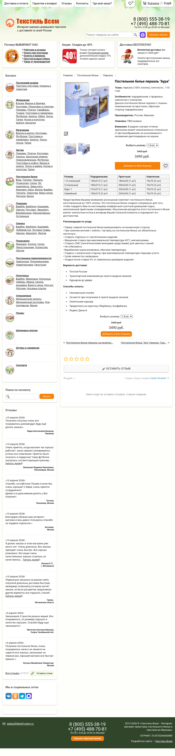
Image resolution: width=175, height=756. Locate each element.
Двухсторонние (25, 247)
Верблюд (31, 206)
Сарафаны (43, 109)
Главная (68, 75)
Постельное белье (87, 75)
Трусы (49, 116)
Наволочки (22, 261)
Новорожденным (26, 159)
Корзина (153, 3)
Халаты (32, 116)
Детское (21, 196)
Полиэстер (41, 247)
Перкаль (38, 179)
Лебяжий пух (23, 230)
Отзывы (66, 3)
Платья (31, 109)
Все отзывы (13, 673)
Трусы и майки (33, 166)
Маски (34, 305)
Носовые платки (36, 288)
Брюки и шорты (25, 133)
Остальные (22, 216)
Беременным (24, 212)
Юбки (41, 116)
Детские (21, 288)
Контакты (82, 3)
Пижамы (21, 109)
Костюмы (21, 106)
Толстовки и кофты (27, 163)
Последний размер (98, 53)
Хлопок (32, 244)
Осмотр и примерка (34, 55)
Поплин (27, 179)
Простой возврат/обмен (37, 59)
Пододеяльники (39, 261)
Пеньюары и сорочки (40, 106)
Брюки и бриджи (35, 103)
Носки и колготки (34, 119)
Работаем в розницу (35, 50)
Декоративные (41, 212)
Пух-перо (31, 209)
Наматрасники (24, 264)
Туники (20, 113)
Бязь (19, 179)
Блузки (20, 103)
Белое (30, 196)
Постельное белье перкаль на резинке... (89, 342)
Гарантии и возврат (45, 3)
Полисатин (22, 183)
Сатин (33, 183)
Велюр (39, 189)
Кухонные (45, 278)
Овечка (20, 209)
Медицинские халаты (28, 298)
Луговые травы (41, 230)
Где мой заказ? (102, 3)
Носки (19, 142)
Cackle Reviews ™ (159, 378)
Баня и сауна (35, 285)
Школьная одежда (36, 156)
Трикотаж (32, 192)
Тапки (19, 119)
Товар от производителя (37, 61)
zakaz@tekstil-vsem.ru (20, 723)
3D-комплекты (29, 185)
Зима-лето (36, 186)
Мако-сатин (46, 192)
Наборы (20, 281)
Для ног (48, 285)
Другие (42, 233)
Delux (31, 189)
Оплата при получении (36, 53)
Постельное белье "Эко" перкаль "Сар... (144, 342)
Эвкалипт (42, 209)
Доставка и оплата (16, 3)
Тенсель (21, 192)
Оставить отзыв (116, 368)
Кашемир (43, 206)
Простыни (40, 264)
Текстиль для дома (27, 85)
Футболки (21, 116)
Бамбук (48, 189)
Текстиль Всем (164, 741)
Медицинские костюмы (30, 302)
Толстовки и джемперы (39, 113)
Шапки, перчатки (26, 122)
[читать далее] (14, 463)
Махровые (32, 278)
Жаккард (21, 189)
